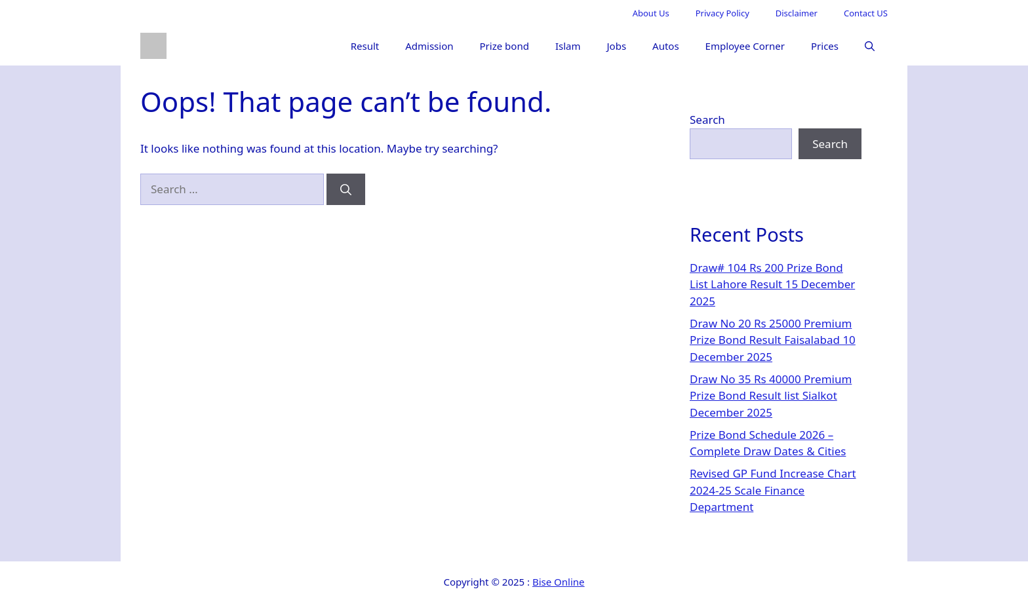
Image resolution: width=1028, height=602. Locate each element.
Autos (665, 45)
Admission (429, 45)
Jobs (616, 45)
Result (365, 45)
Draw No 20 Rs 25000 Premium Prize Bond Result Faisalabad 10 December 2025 (773, 340)
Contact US (866, 13)
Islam (568, 45)
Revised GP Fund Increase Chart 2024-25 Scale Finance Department (773, 490)
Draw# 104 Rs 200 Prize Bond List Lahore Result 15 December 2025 (772, 284)
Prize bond (504, 45)
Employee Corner (745, 45)
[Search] (345, 189)
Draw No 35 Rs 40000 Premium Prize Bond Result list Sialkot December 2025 (771, 395)
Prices (825, 45)
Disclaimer (797, 13)
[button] (870, 46)
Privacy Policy (722, 13)
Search (707, 119)
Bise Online (558, 581)
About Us (651, 13)
